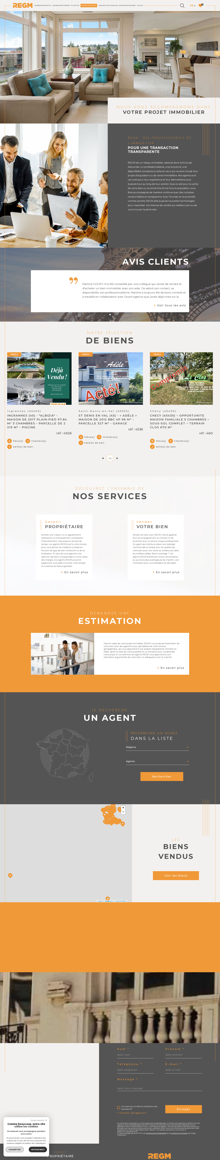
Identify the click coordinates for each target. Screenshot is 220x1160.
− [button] (123, 806)
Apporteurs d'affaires (127, 5)
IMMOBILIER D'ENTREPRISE (61, 5)
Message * (127, 1073)
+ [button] (123, 802)
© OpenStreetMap (120, 895)
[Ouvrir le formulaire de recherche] (182, 5)
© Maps (108, 895)
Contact (140, 5)
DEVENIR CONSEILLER (89, 5)
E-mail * (173, 1058)
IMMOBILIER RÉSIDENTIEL (42, 5)
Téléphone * (129, 1058)
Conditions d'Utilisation (179, 1127)
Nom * (123, 1043)
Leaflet (99, 895)
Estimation (75, 5)
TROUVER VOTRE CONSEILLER (108, 5)
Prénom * (174, 1043)
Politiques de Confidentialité (156, 1127)
